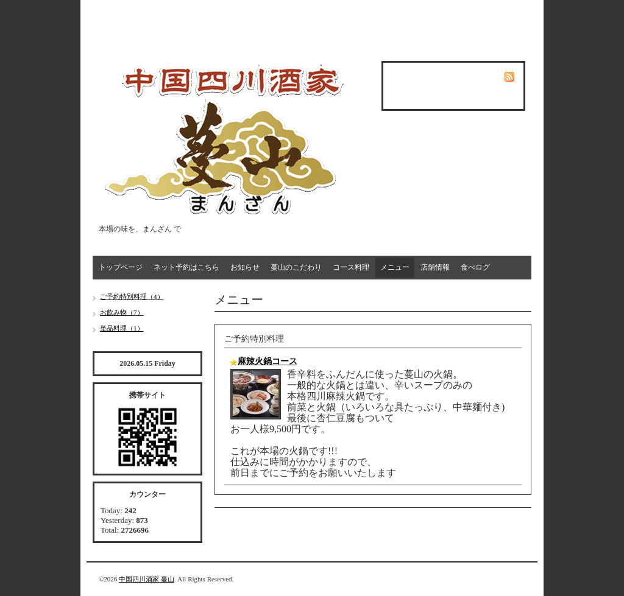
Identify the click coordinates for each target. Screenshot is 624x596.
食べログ (475, 267)
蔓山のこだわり (296, 267)
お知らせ (245, 267)
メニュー (395, 267)
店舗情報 (435, 267)
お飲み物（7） (122, 312)
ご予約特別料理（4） (132, 296)
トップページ (121, 267)
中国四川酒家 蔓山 (146, 579)
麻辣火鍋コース (267, 361)
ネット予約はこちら (186, 267)
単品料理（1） (122, 328)
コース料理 (351, 267)
